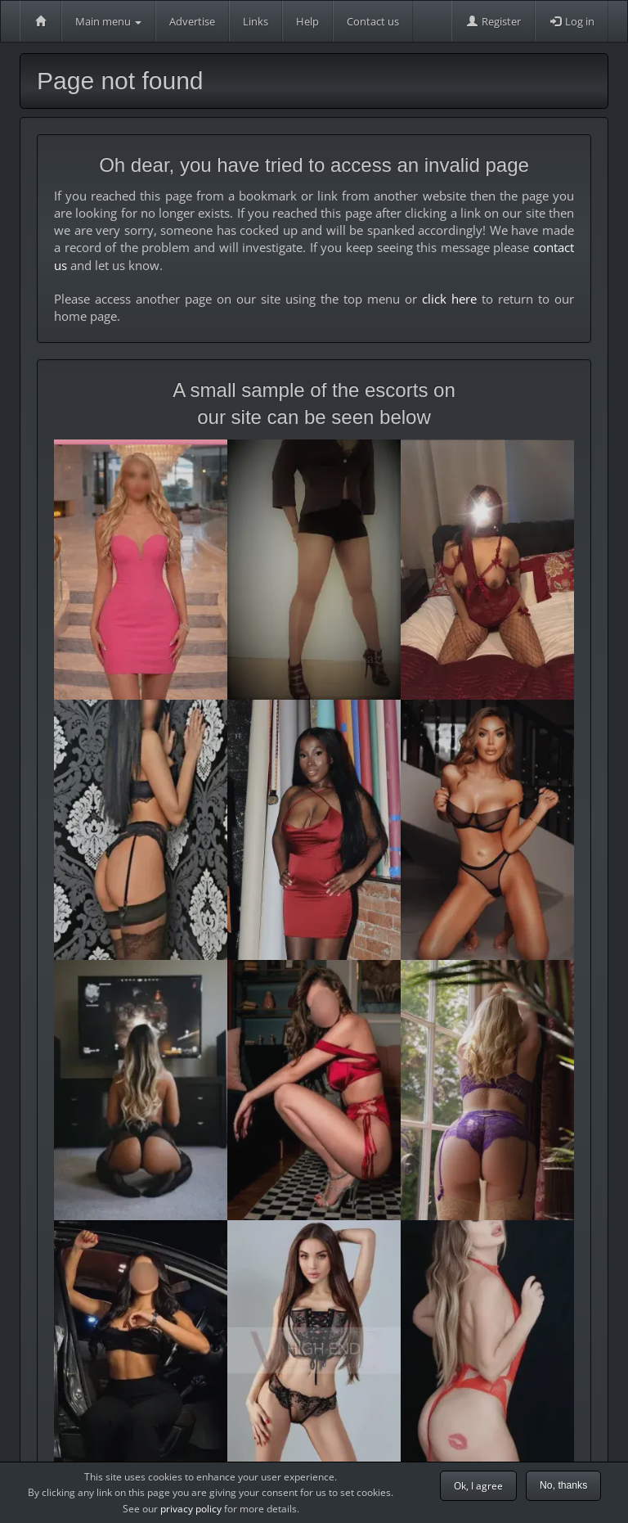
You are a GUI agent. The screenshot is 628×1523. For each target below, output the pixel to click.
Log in (571, 21)
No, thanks (563, 1485)
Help (307, 21)
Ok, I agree (478, 1486)
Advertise (192, 21)
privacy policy (191, 1509)
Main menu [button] (108, 21)
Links (255, 21)
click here (449, 299)
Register (493, 21)
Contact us (373, 21)
